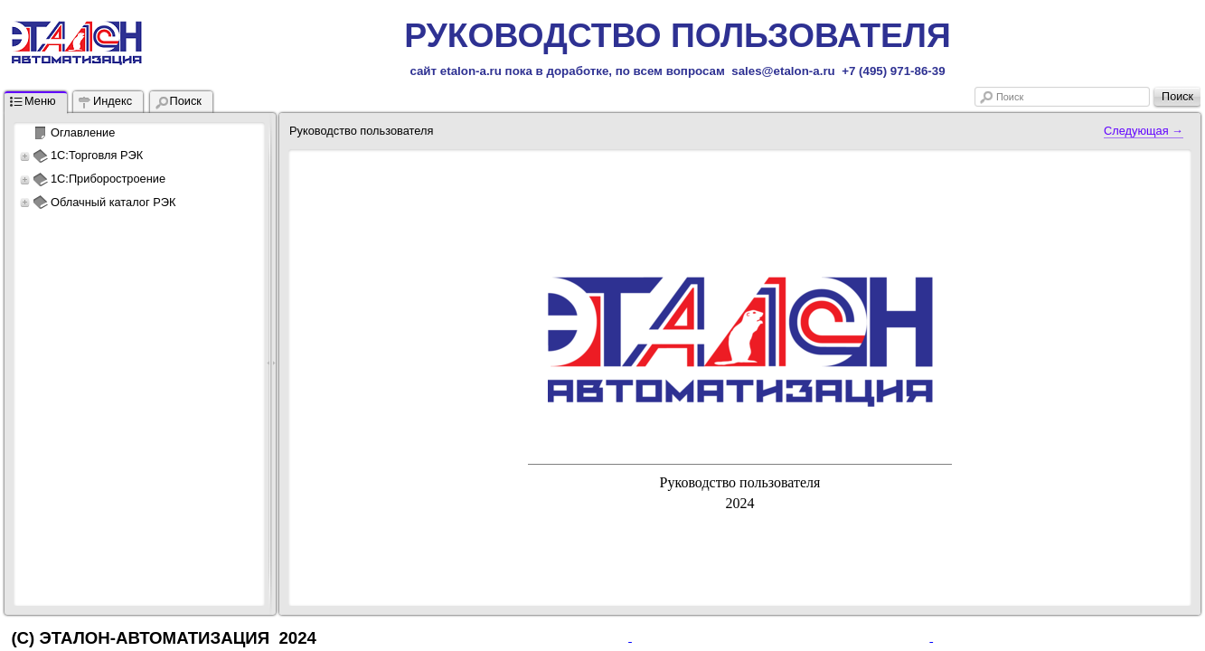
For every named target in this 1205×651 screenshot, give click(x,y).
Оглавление (83, 132)
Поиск (1009, 96)
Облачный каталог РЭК (113, 202)
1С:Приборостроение (108, 178)
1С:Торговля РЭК (97, 155)
